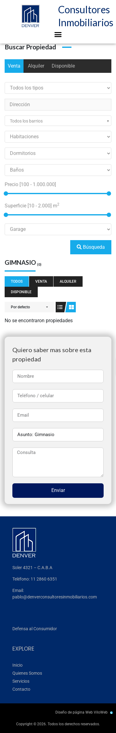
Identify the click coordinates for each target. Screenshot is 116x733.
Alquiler (36, 66)
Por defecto (20, 307)
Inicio (17, 665)
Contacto (21, 689)
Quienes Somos (27, 673)
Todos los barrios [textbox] (26, 121)
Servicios (20, 681)
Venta (14, 66)
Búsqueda (91, 247)
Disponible (63, 66)
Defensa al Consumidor (34, 628)
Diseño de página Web (74, 712)
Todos (17, 281)
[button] (58, 34)
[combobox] (58, 120)
